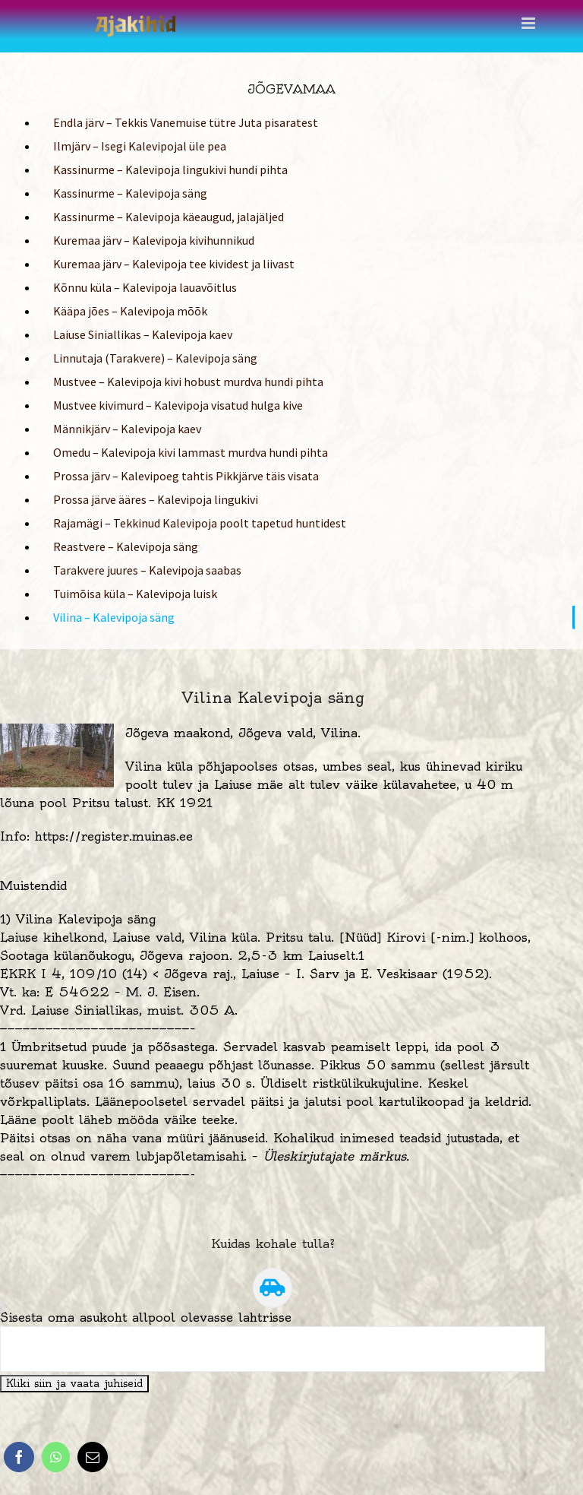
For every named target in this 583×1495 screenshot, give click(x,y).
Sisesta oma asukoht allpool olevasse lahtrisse (146, 1317)
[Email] (92, 1457)
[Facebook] (19, 1457)
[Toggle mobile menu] (529, 23)
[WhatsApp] (56, 1457)
